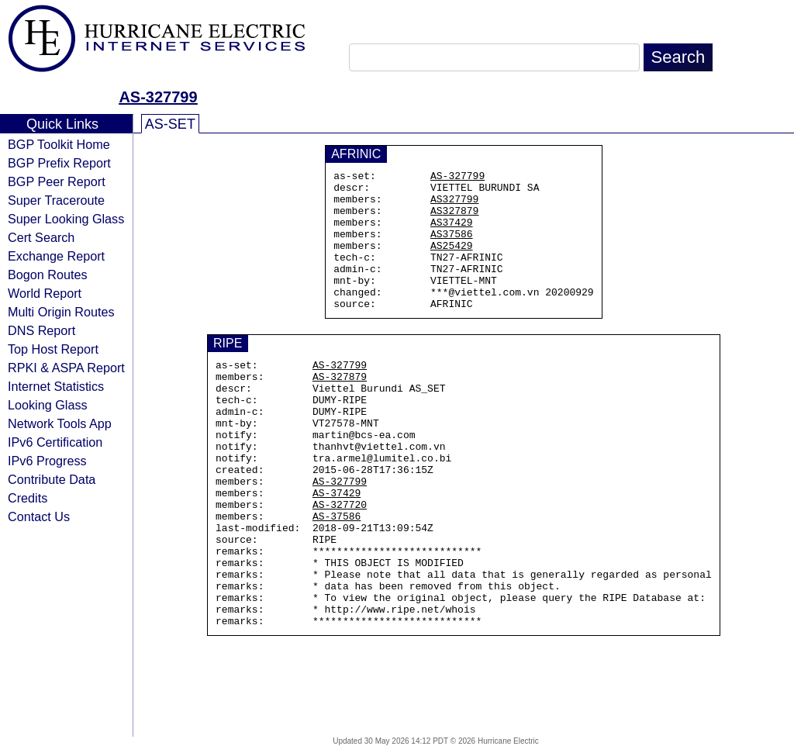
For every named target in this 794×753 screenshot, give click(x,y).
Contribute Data (51, 479)
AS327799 (454, 205)
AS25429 (451, 261)
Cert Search (41, 237)
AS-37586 (336, 576)
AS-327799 (158, 96)
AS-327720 (339, 562)
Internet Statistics (56, 386)
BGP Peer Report (56, 181)
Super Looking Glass (66, 219)
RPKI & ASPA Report (66, 368)
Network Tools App (60, 423)
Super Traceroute (56, 200)
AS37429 (451, 233)
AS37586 (451, 247)
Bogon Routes (48, 275)
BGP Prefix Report (59, 163)
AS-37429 (336, 548)
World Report (44, 293)
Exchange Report (56, 256)
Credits (27, 498)
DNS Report (41, 330)
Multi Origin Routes (61, 312)
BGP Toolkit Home (59, 144)
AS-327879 (339, 409)
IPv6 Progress (47, 461)
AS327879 (454, 219)
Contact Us (39, 516)
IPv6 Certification (55, 442)
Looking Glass (48, 405)
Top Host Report (53, 349)
